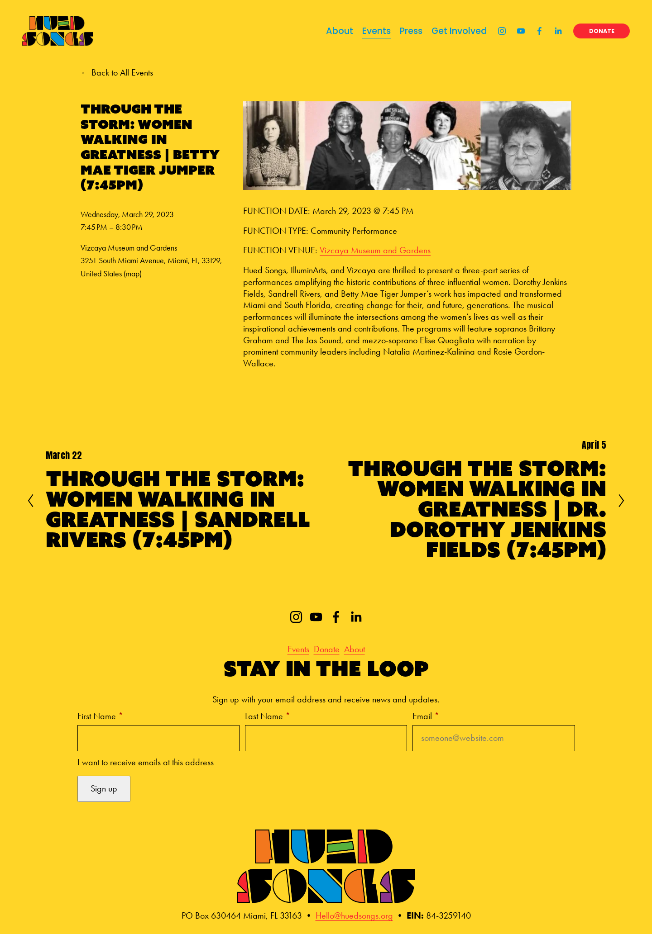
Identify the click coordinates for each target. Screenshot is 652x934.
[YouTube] (517, 34)
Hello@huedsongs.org (354, 915)
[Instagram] (498, 34)
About (335, 34)
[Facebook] (535, 34)
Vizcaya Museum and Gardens (375, 250)
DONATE (597, 34)
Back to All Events (122, 72)
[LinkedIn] (554, 34)
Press (407, 34)
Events (372, 34)
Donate (327, 649)
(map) (133, 273)
